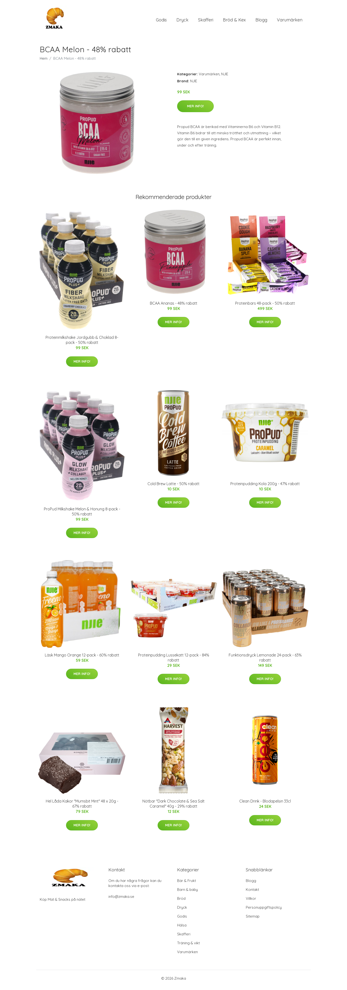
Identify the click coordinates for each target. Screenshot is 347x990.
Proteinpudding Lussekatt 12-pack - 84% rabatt (173, 661)
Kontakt (252, 893)
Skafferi (205, 21)
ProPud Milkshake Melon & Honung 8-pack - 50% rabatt (82, 515)
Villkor (251, 902)
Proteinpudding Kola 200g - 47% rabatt (265, 487)
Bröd (181, 902)
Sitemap (253, 919)
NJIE (224, 77)
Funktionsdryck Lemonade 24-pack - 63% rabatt (265, 661)
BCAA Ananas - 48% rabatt (173, 306)
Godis (161, 21)
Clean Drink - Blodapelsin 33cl (265, 804)
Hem (43, 61)
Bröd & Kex (234, 21)
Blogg (261, 21)
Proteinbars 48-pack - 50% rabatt (265, 306)
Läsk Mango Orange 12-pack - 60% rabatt (82, 658)
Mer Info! (195, 109)
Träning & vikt (188, 946)
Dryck (182, 21)
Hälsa (182, 928)
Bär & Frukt (186, 884)
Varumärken (289, 21)
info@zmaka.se (121, 900)
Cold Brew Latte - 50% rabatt (173, 487)
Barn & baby (187, 893)
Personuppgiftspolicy (264, 910)
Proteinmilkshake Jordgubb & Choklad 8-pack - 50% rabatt (82, 343)
